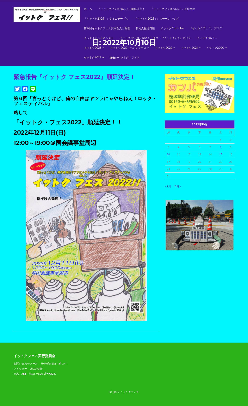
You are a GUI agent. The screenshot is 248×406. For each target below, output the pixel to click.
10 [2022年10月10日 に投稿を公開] (168, 154)
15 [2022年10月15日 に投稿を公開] (220, 154)
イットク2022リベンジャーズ (129, 47)
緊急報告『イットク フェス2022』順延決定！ (74, 77)
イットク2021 (191, 47)
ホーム (88, 9)
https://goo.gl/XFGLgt (42, 373)
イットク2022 (165, 47)
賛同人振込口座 (145, 28)
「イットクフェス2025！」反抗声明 (173, 9)
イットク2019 (94, 57)
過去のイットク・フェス (125, 57)
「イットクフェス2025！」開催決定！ (121, 9)
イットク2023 (94, 47)
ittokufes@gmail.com (54, 363)
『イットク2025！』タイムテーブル (106, 18)
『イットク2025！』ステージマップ (156, 18)
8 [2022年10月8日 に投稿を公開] (220, 147)
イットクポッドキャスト (99, 38)
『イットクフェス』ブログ (205, 28)
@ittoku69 (36, 368)
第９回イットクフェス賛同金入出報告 (107, 28)
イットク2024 (207, 38)
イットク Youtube (172, 28)
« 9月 (168, 186)
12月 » (177, 186)
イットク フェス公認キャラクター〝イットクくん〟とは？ (155, 38)
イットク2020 (216, 47)
